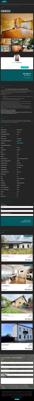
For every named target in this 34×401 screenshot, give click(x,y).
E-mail (2, 365)
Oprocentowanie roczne (6, 213)
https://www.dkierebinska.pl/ (23, 112)
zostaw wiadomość (25, 67)
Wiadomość (3, 377)
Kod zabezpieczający (5, 373)
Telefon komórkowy (5, 369)
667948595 (9, 67)
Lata (1, 209)
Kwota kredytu (4, 205)
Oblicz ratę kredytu (27, 77)
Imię (1, 361)
